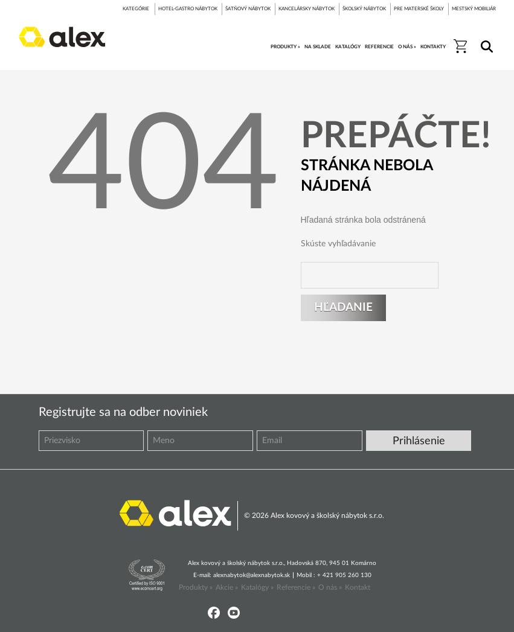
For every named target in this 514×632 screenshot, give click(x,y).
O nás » (330, 587)
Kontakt (357, 587)
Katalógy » (257, 587)
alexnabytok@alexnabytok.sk (251, 575)
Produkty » (196, 587)
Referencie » (296, 587)
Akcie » (227, 587)
